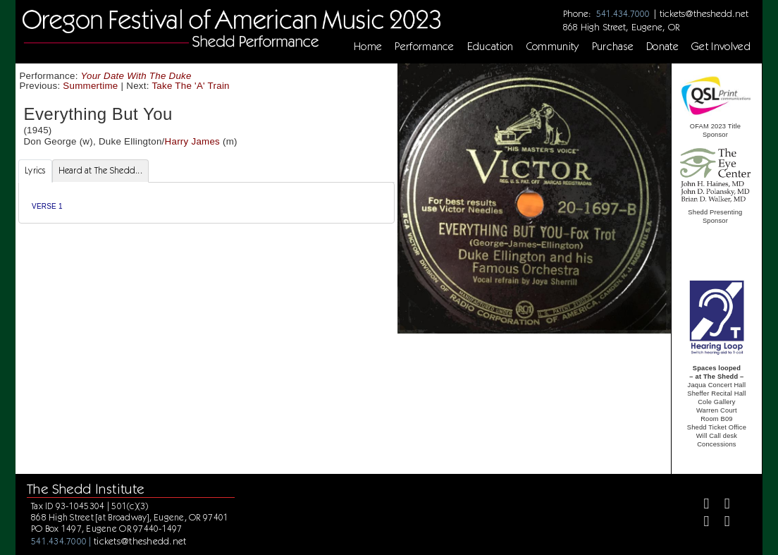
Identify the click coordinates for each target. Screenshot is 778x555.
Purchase (613, 46)
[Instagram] (701, 523)
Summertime (90, 85)
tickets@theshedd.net (704, 13)
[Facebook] (701, 505)
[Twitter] (721, 505)
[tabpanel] (206, 203)
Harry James (192, 141)
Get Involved (721, 46)
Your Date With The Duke (136, 76)
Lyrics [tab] (35, 170)
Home (368, 46)
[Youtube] (721, 523)
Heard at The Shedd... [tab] (100, 170)
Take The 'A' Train (190, 85)
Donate (662, 46)
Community (552, 46)
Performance (425, 46)
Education (490, 46)
